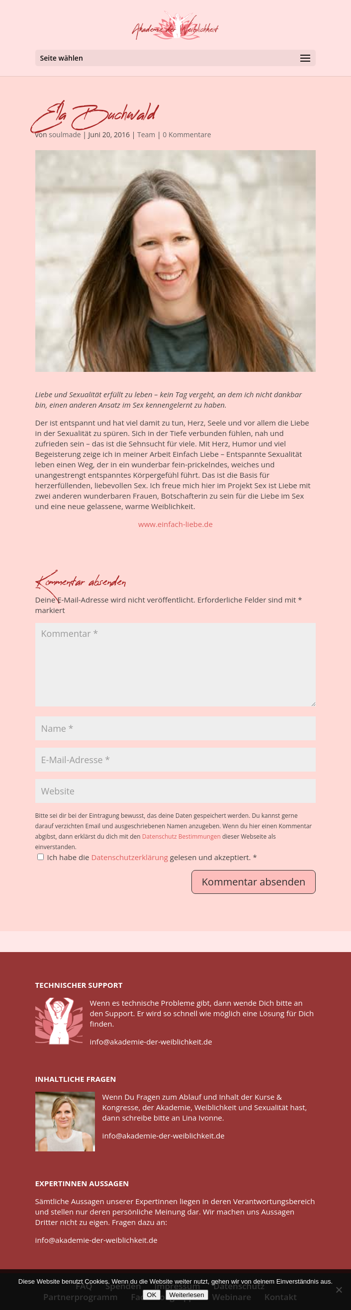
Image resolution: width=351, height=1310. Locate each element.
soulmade (65, 134)
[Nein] (339, 1290)
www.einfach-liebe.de (175, 524)
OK (151, 1295)
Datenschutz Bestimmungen (181, 836)
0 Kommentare (187, 134)
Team (146, 134)
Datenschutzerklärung (130, 857)
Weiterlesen (187, 1295)
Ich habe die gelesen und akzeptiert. (147, 857)
